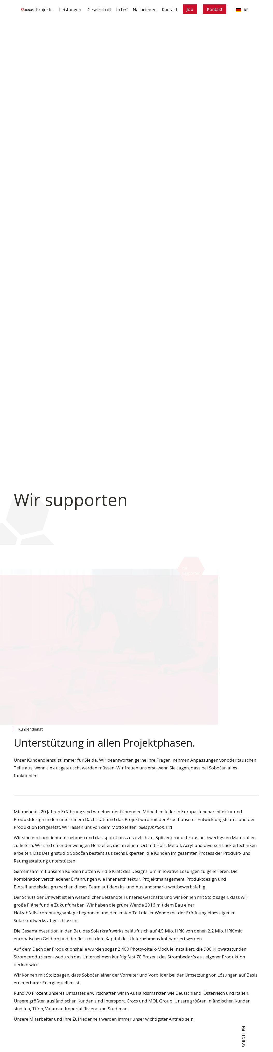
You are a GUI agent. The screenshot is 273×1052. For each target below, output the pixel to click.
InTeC (116, 9)
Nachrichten (141, 9)
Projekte (33, 9)
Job (192, 9)
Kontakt (169, 9)
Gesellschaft (90, 9)
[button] (60, 10)
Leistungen (60, 9)
